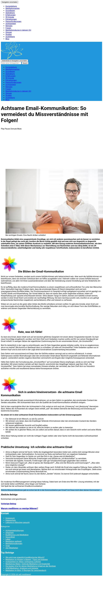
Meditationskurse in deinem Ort (18, 30)
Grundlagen (10, 10)
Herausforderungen (13, 21)
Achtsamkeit (11, 24)
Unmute (13, 129)
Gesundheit (10, 537)
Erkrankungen (11, 19)
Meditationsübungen (14, 543)
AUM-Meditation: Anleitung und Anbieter (22, 568)
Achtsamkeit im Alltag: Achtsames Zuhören (23, 562)
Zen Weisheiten (12, 548)
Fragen (8, 28)
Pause (7, 129)
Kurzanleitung (11, 6)
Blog (7, 39)
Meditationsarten (13, 8)
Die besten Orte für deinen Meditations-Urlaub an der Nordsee (31, 566)
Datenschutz (11, 520)
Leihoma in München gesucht (18, 522)
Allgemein (10, 533)
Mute (19, 129)
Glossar (9, 32)
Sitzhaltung (10, 13)
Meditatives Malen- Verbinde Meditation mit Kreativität (28, 564)
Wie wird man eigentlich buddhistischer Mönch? (25, 557)
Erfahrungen (11, 15)
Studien (9, 34)
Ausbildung (10, 37)
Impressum (10, 518)
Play (2, 129)
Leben (8, 539)
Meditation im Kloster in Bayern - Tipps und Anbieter (27, 559)
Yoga (8, 546)
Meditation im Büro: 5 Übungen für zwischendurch (26, 570)
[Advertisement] (51, 151)
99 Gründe (10, 17)
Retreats (9, 26)
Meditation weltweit (14, 541)
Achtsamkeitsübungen (15, 530)
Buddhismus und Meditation (17, 535)
